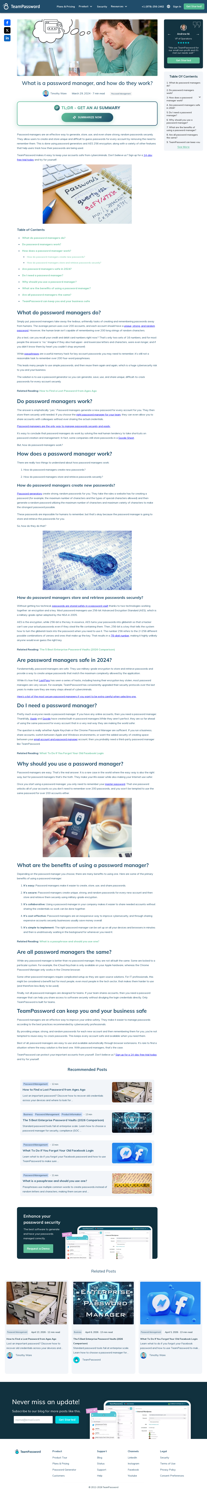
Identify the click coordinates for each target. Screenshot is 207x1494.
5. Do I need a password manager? (179, 114)
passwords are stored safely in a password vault (80, 605)
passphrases (31, 353)
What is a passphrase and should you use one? (69, 941)
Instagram (133, 1463)
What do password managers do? (43, 237)
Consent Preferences (172, 1475)
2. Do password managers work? (180, 92)
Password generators (29, 493)
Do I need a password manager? (42, 275)
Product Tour (59, 1457)
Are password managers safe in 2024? (47, 268)
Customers (58, 1475)
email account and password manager (56, 739)
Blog (99, 1457)
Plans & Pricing (66, 6)
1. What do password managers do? (183, 84)
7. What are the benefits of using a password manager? (181, 129)
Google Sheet (126, 437)
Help (99, 1475)
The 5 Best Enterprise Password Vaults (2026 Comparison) (77, 649)
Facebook (133, 1469)
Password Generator (64, 1469)
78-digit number (120, 635)
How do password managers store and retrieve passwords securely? (64, 262)
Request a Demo (38, 1248)
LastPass (44, 680)
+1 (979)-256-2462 (153, 6)
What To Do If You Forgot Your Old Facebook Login (71, 753)
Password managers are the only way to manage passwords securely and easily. (63, 426)
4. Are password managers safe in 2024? (183, 106)
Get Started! (194, 6)
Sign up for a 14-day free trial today (136, 1054)
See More (183, 147)
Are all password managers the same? (46, 294)
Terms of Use (167, 1463)
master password (115, 784)
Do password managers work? (41, 244)
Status (101, 1463)
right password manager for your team (98, 414)
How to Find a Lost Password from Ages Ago (68, 390)
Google (47, 718)
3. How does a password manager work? (179, 99)
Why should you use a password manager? (49, 281)
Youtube (132, 1475)
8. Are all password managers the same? (182, 136)
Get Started (183, 60)
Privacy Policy (168, 1469)
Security (102, 6)
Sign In (177, 6)
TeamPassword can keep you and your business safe (56, 301)
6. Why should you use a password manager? (179, 121)
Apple (33, 718)
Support (101, 1469)
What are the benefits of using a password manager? (56, 288)
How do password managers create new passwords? (56, 256)
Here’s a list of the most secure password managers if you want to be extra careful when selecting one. (76, 696)
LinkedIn (132, 1457)
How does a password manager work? (46, 250)
